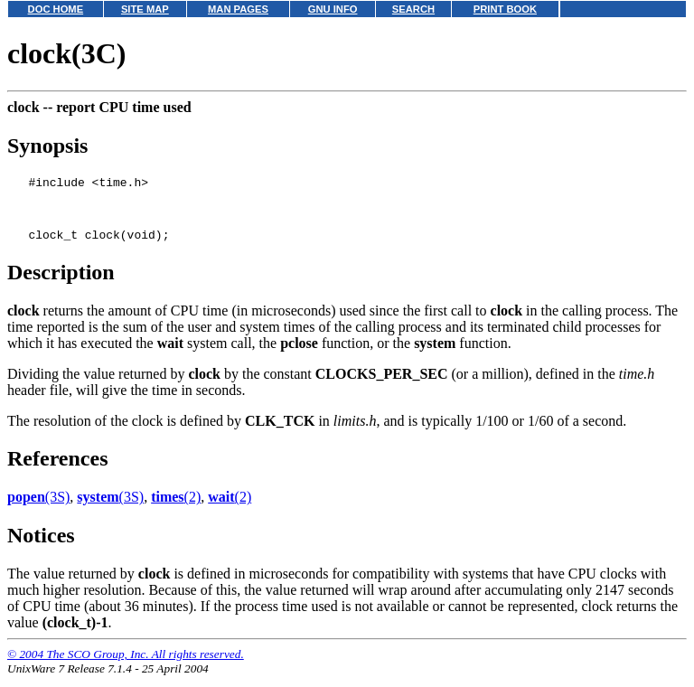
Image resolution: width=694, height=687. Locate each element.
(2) (176, 507)
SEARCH (413, 9)
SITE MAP (145, 9)
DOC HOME (56, 9)
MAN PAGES (238, 9)
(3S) (38, 507)
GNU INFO (333, 9)
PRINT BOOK (505, 9)
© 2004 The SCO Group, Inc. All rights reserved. (125, 665)
